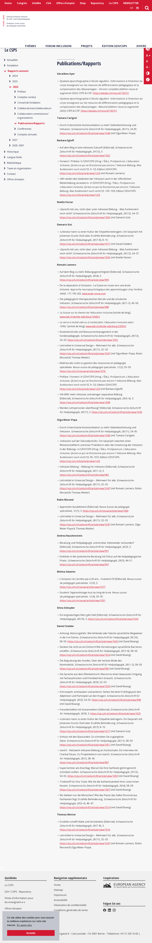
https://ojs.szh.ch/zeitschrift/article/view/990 (84, 668)
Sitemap (58, 890)
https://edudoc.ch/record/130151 (111, 93)
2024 (15, 75)
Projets (86, 46)
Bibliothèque (14, 162)
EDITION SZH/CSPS (114, 46)
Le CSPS (113, 3)
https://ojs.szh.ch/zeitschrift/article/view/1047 (85, 353)
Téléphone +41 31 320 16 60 (122, 933)
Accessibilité (60, 900)
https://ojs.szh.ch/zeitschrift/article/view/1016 (85, 829)
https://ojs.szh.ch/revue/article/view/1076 (83, 371)
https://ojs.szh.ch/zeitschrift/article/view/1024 (85, 655)
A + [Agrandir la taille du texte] (148, 55)
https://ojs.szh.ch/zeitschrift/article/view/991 (84, 551)
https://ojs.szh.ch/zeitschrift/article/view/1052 (85, 155)
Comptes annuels (27, 134)
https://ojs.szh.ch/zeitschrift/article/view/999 (84, 280)
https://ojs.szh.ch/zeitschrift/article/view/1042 (92, 641)
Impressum (60, 895)
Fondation (12, 65)
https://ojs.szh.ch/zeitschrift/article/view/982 (84, 474)
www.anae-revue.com (94, 293)
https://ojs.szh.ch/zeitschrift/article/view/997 (84, 564)
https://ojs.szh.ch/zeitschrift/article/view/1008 (85, 402)
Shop (83, 3)
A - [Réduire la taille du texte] (148, 67)
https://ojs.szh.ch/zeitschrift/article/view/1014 (85, 807)
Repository (97, 3)
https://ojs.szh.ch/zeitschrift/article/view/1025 (115, 713)
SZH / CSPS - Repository (18, 891)
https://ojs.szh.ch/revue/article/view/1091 (82, 600)
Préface (21, 91)
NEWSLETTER (130, 3)
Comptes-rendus (26, 97)
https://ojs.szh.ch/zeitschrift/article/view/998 (116, 699)
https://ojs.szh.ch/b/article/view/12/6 (80, 173)
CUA (48, 3)
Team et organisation (19, 168)
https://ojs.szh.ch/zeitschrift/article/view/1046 (85, 133)
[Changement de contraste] (148, 73)
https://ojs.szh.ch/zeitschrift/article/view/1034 (113, 619)
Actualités (12, 60)
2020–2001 (18, 145)
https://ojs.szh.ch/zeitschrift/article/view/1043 (117, 412)
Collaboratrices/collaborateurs (34, 108)
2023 (15, 81)
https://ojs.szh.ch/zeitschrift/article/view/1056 (85, 217)
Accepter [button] (30, 933)
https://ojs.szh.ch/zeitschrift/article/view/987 (84, 762)
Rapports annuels (18, 71)
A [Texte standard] (147, 61)
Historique (13, 151)
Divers (141, 46)
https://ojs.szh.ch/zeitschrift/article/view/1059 (92, 776)
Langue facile (14, 157)
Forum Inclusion (58, 46)
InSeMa (36, 3)
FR (137, 8)
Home (8, 3)
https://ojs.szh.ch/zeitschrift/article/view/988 (84, 307)
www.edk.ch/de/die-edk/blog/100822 (80, 316)
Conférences (24, 128)
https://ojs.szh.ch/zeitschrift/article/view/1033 (85, 686)
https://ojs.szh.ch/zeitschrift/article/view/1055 (92, 340)
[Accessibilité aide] (148, 80)
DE (131, 8)
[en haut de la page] (2, 869)
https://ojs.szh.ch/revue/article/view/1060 (105, 510)
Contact (11, 173)
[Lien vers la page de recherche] (147, 8)
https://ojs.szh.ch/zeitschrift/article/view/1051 (85, 744)
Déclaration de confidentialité (70, 905)
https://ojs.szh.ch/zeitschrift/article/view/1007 (85, 789)
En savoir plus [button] (24, 925)
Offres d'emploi (65, 3)
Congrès (22, 3)
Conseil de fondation (28, 102)
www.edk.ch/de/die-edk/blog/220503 (106, 326)
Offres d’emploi (13, 908)
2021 (15, 140)
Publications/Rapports (31, 123)
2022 (15, 86)
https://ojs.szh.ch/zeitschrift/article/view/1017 (85, 244)
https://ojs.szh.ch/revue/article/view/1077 (82, 587)
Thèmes (30, 46)
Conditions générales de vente (71, 910)
